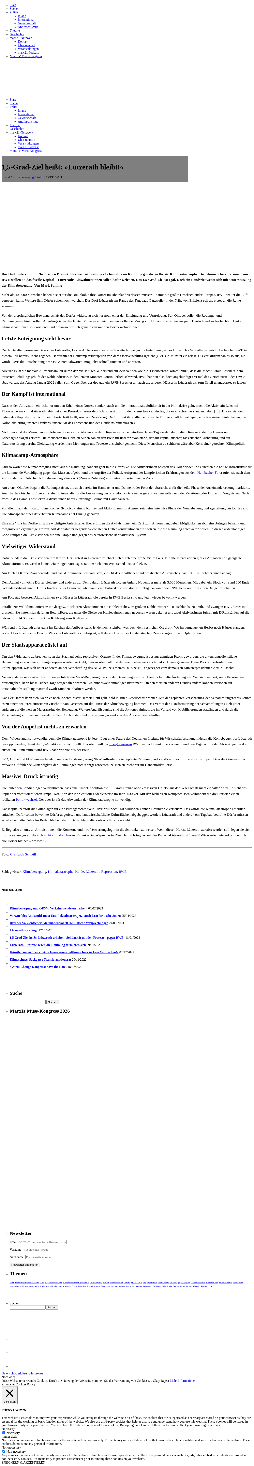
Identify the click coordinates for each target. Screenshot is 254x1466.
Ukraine (203, 1286)
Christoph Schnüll (23, 854)
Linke (42, 1286)
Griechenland (212, 1282)
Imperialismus (225, 1282)
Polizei (90, 1286)
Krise (37, 1286)
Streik (169, 1286)
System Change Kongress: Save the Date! (38, 967)
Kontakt (23, 41)
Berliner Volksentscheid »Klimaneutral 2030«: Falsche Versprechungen (59, 923)
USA (210, 1286)
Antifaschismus (28, 27)
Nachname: (17, 1257)
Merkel (68, 1286)
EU (144, 1282)
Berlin (106, 1282)
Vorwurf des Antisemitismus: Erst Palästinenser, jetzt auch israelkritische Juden (65, 915)
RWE (122, 871)
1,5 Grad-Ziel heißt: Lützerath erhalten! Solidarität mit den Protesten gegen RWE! (67, 937)
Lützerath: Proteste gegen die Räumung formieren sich (48, 945)
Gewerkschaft (27, 23)
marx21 (49, 1286)
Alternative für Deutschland (27, 1282)
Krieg (31, 1286)
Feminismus (163, 1282)
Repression (109, 871)
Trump (189, 1286)
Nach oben (9, 1377)
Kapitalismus (15, 1286)
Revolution (137, 1286)
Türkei (196, 1286)
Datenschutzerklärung (16, 1373)
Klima (25, 1286)
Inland (22, 16)
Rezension (147, 1286)
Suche (14, 8)
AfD (12, 1282)
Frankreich (185, 1282)
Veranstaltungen (28, 49)
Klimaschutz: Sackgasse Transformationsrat (40, 959)
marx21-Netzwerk (21, 38)
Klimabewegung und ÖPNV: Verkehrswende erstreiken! (48, 908)
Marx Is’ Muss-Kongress (26, 56)
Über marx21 (26, 45)
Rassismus (105, 1286)
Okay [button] (156, 1380)
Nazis (74, 1286)
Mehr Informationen (183, 1380)
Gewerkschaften (198, 1282)
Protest (97, 1286)
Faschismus (152, 1282)
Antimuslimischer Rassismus (76, 1282)
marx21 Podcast (28, 52)
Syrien (176, 1286)
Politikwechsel (26, 799)
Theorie (15, 30)
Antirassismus (96, 1282)
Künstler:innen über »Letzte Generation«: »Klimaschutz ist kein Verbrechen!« (64, 952)
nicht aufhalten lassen (59, 835)
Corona (127, 1282)
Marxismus (59, 1286)
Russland (157, 1286)
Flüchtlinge (174, 1282)
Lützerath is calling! (24, 930)
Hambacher (205, 472)
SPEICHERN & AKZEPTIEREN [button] (23, 1462)
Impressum (38, 1373)
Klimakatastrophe (60, 871)
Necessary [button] (8, 1428)
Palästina (82, 1286)
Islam (235, 1282)
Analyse (43, 1282)
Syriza (182, 1286)
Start (13, 5)
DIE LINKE (136, 1282)
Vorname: (16, 1249)
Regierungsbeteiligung (121, 1286)
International (26, 19)
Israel (240, 1282)
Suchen (14, 1303)
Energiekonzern (120, 744)
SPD (164, 1286)
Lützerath (93, 871)
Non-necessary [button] (11, 1447)
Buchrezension (116, 1282)
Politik (14, 12)
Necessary (13, 1433)
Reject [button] (165, 1380)
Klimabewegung (23, 177)
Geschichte (17, 34)
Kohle (79, 871)
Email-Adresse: (20, 1242)
